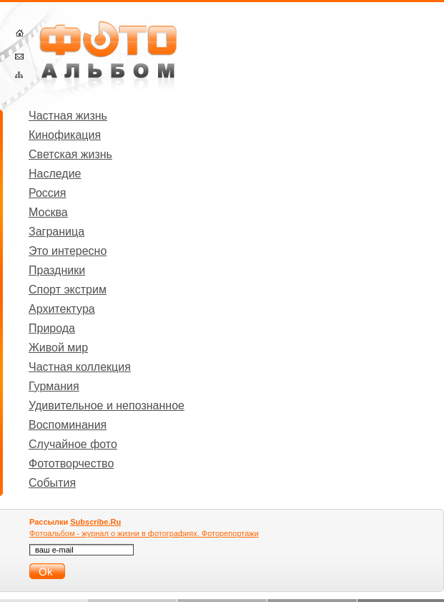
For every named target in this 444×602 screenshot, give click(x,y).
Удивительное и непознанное (106, 405)
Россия (47, 193)
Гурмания (54, 386)
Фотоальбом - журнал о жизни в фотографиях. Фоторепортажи (144, 533)
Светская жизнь (70, 154)
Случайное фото (73, 444)
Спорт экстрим (68, 289)
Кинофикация (65, 135)
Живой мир (58, 347)
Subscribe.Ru (95, 522)
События (52, 483)
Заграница (56, 231)
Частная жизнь (68, 116)
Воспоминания (68, 425)
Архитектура (62, 309)
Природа (52, 328)
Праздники (57, 270)
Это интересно (68, 251)
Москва (48, 212)
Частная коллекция (80, 367)
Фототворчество (71, 463)
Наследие (55, 174)
